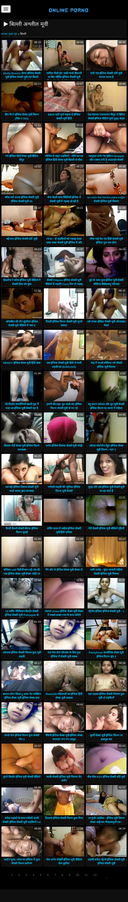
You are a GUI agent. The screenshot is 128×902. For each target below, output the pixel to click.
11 (86, 874)
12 (94, 874)
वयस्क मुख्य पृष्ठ (9, 33)
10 (77, 874)
